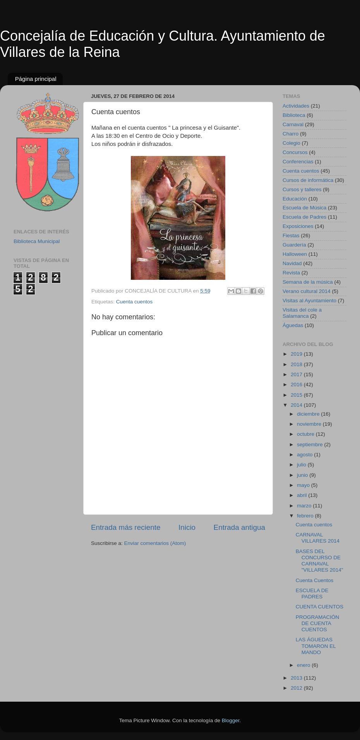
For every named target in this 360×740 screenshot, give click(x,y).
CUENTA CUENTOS (319, 607)
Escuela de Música (304, 208)
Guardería (294, 245)
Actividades (296, 106)
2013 (297, 678)
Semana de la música (308, 282)
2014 (297, 405)
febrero (306, 516)
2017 (297, 374)
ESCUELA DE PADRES (312, 594)
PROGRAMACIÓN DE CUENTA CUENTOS (317, 623)
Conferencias (298, 161)
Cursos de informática (308, 180)
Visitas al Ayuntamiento (309, 300)
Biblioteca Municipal (37, 241)
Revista (291, 273)
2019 (297, 354)
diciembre (309, 414)
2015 (297, 395)
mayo (304, 485)
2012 (297, 688)
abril (302, 495)
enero (304, 665)
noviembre (310, 424)
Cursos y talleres (302, 189)
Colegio (291, 143)
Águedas (293, 325)
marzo (305, 506)
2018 (297, 364)
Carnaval (293, 124)
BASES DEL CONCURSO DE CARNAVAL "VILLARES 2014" (319, 560)
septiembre (310, 444)
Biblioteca (294, 115)
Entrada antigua (239, 527)
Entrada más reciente (126, 527)
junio (303, 475)
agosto (305, 454)
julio (302, 465)
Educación (295, 199)
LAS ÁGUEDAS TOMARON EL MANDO (316, 646)
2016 (297, 384)
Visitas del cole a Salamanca (302, 313)
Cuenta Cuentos (315, 580)
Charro (290, 134)
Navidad (292, 263)
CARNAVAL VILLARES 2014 (317, 538)
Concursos (295, 152)
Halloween (295, 254)
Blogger (231, 720)
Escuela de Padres (304, 217)
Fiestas (291, 235)
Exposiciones (298, 226)
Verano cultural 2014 (307, 291)
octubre (306, 434)
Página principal (36, 78)
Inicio (186, 527)
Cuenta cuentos (134, 302)
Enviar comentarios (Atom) (155, 543)
